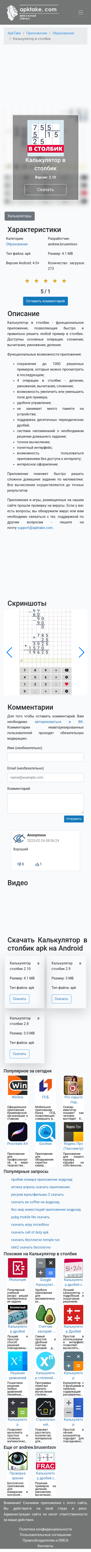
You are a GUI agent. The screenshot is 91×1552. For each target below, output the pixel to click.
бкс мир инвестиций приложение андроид (46, 1210)
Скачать (45, 189)
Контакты (45, 1546)
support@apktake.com (35, 528)
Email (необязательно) (25, 768)
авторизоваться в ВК (59, 722)
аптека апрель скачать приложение (40, 1187)
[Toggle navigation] (80, 12)
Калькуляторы (20, 216)
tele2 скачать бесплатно (31, 1247)
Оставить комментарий (45, 301)
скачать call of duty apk (30, 1232)
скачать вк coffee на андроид (35, 1202)
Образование (17, 244)
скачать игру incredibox (30, 1225)
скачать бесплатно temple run (35, 1240)
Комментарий (18, 789)
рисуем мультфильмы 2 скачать (37, 1195)
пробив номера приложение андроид (41, 1180)
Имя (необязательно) (24, 748)
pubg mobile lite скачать (30, 1217)
